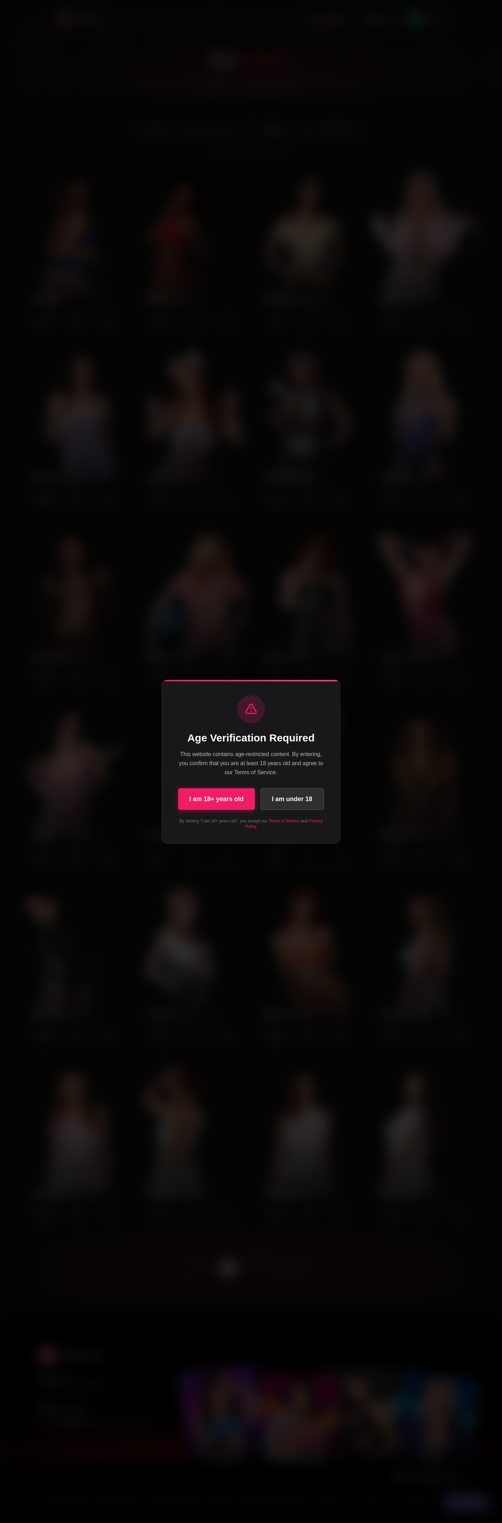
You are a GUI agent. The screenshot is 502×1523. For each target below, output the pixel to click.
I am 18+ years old (216, 799)
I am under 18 (292, 799)
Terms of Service (283, 821)
